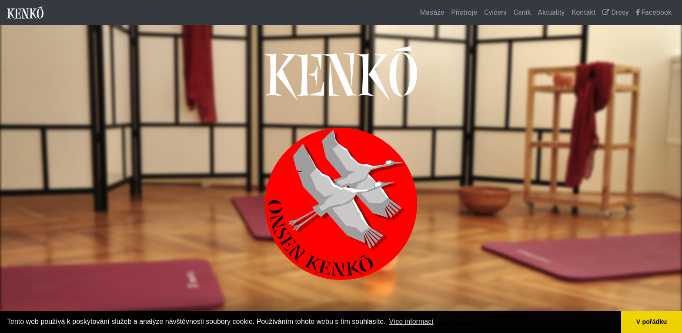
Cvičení (495, 12)
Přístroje (464, 12)
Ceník (522, 12)
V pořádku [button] (651, 321)
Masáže (432, 12)
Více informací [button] (411, 321)
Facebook (654, 12)
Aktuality (551, 12)
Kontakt (583, 12)
